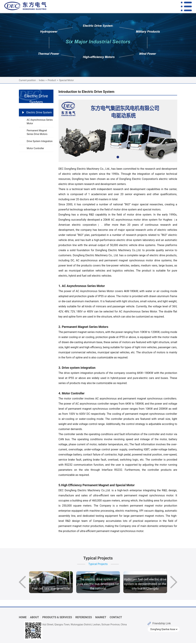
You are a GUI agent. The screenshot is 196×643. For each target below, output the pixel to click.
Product (52, 80)
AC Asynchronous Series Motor (40, 121)
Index (42, 80)
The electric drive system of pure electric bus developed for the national (98, 583)
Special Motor (66, 80)
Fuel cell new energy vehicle (51, 588)
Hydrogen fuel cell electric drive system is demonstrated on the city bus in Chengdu (145, 583)
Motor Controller (35, 148)
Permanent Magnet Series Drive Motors (37, 132)
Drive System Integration (40, 141)
